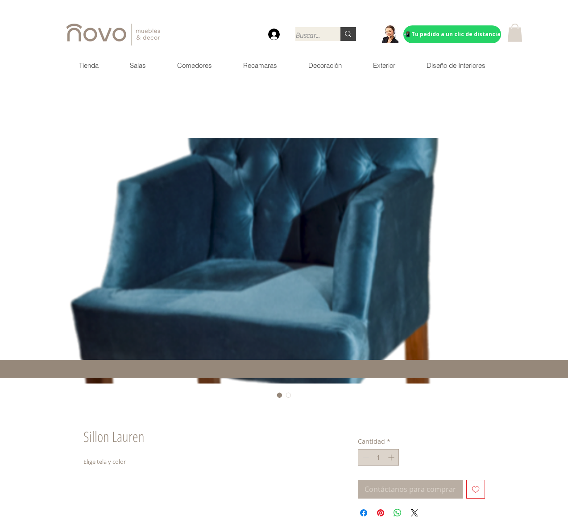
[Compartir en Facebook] (363, 512)
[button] (514, 33)
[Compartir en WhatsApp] (397, 512)
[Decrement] (364, 457)
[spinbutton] (378, 457)
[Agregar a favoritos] (475, 489)
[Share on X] (414, 512)
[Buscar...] (308, 35)
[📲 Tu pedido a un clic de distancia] (452, 34)
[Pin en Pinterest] (380, 512)
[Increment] (392, 457)
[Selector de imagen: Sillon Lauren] (279, 395)
